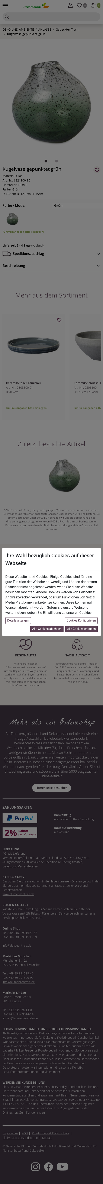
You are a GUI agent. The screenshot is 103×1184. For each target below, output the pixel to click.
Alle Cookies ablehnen (46, 629)
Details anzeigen (18, 620)
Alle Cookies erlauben (81, 629)
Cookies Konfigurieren (81, 620)
